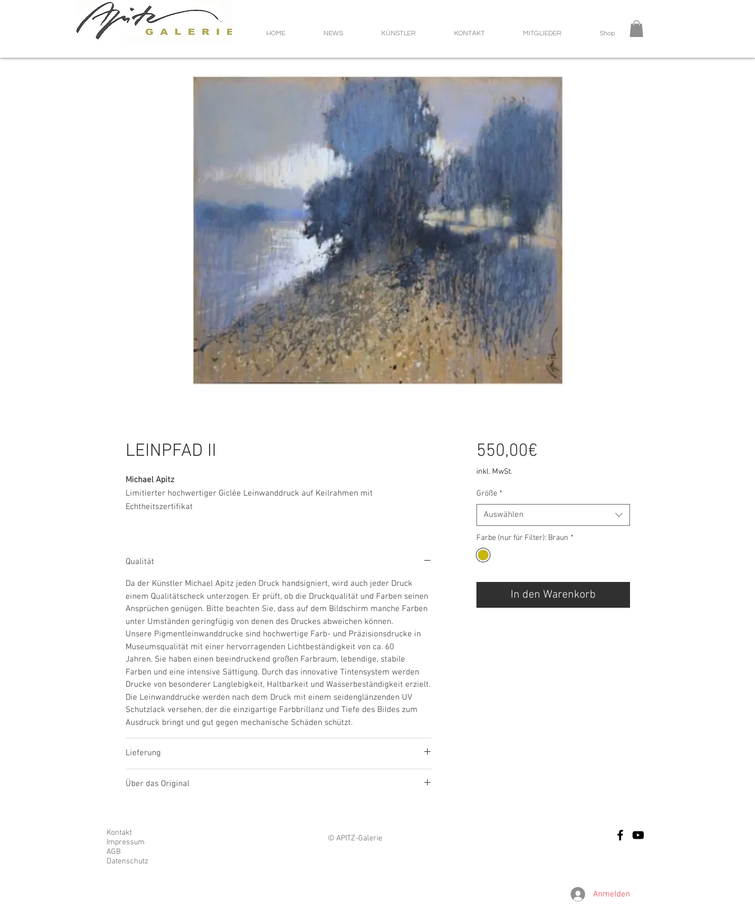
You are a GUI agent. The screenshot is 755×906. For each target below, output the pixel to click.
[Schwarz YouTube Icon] (638, 835)
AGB (113, 852)
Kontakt (119, 833)
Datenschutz (127, 861)
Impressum (125, 842)
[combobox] (552, 515)
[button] (636, 28)
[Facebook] (620, 835)
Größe (489, 493)
